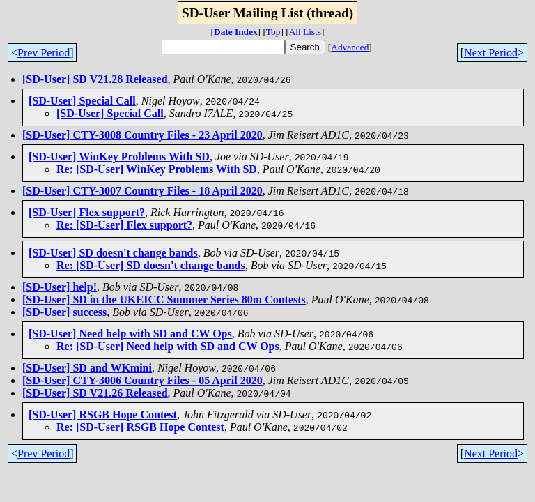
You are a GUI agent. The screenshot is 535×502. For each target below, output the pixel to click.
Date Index (236, 31)
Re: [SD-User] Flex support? (124, 225)
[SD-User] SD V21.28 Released (95, 79)
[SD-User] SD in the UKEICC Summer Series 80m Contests (164, 299)
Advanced (350, 47)
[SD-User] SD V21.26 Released (95, 393)
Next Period (491, 53)
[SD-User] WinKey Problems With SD (119, 156)
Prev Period (43, 53)
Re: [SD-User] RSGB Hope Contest (140, 427)
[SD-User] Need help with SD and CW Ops (130, 334)
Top (273, 31)
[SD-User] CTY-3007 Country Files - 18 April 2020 (142, 191)
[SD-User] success (64, 312)
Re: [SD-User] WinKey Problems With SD (156, 169)
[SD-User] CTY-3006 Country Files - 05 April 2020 (142, 380)
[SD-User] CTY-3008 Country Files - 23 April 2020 (142, 135)
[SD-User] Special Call (82, 101)
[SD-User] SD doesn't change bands (113, 253)
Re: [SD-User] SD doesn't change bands (150, 265)
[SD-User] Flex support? (87, 212)
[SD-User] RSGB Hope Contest (103, 414)
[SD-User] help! (59, 287)
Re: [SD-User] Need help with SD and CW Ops (167, 346)
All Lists (305, 31)
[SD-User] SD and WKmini (87, 368)
